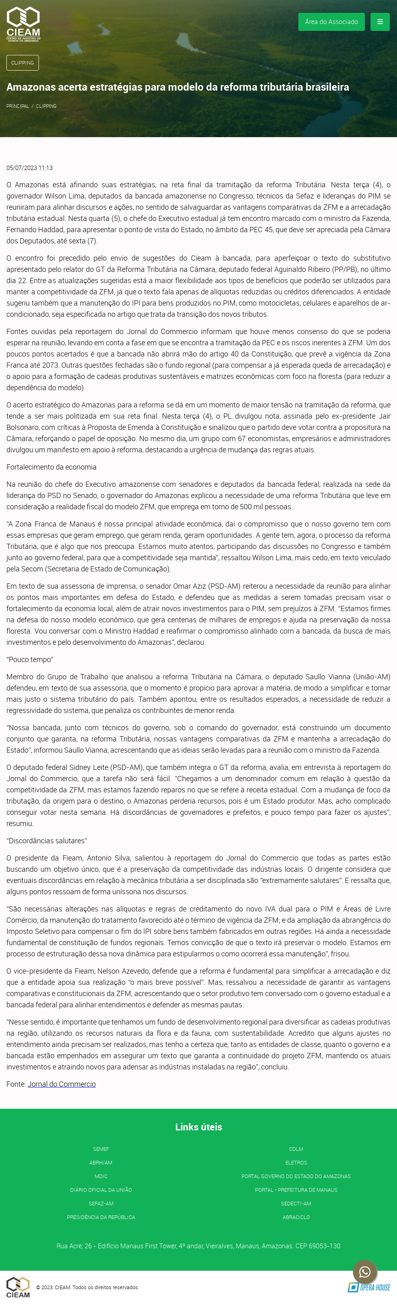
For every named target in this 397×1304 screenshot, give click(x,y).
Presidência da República (101, 1217)
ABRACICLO (296, 1217)
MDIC (101, 1176)
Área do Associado (331, 21)
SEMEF (101, 1148)
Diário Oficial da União (101, 1189)
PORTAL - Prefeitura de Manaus (296, 1189)
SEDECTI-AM (296, 1203)
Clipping (46, 106)
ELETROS (296, 1162)
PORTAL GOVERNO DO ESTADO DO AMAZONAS (296, 1176)
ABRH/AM (100, 1162)
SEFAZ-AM (101, 1203)
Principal (17, 106)
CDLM (296, 1148)
